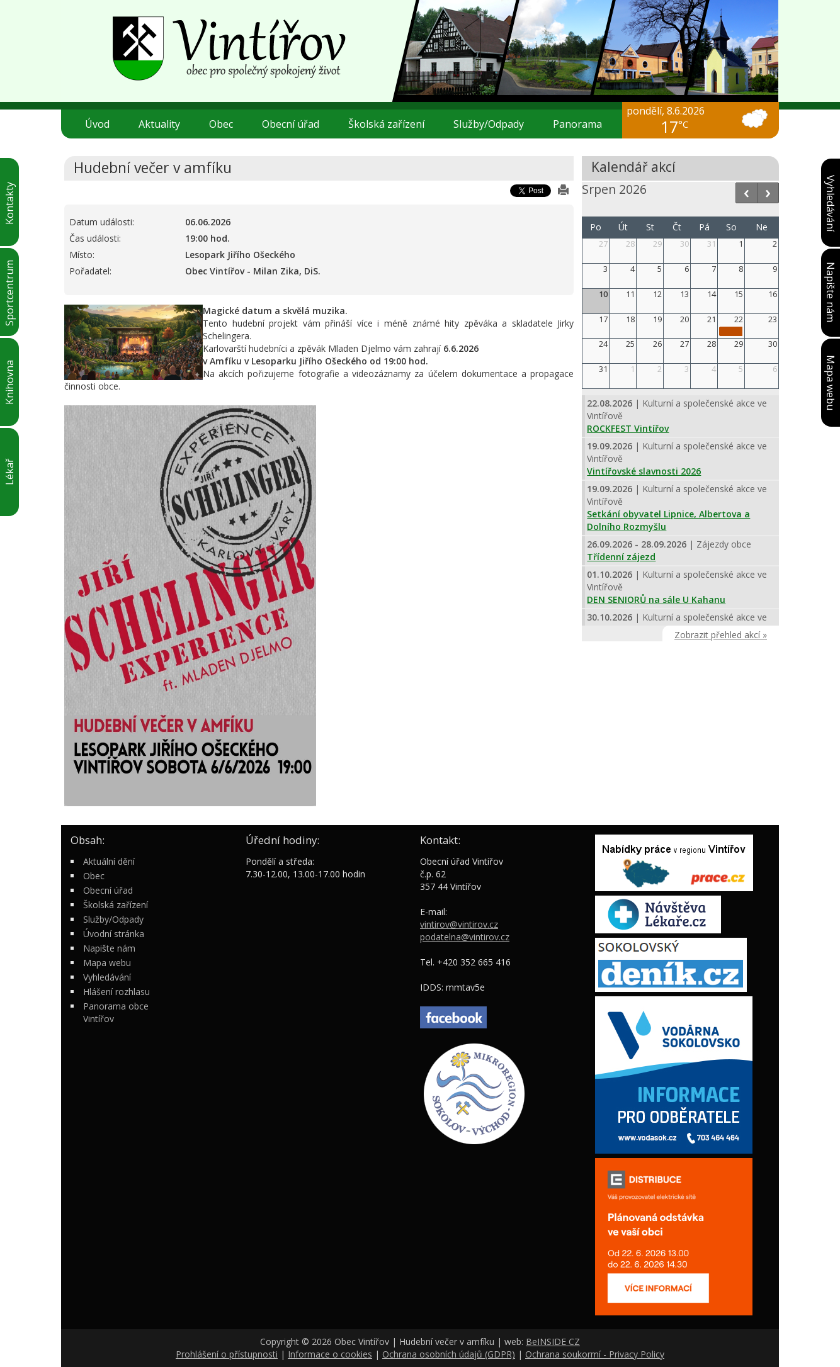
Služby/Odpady (493, 124)
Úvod (97, 124)
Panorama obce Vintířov (116, 1012)
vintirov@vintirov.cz (459, 924)
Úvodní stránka (113, 934)
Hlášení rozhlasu (116, 992)
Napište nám (109, 948)
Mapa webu (107, 963)
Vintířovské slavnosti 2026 (644, 471)
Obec (226, 124)
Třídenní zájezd (621, 557)
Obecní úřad (295, 124)
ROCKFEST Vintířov (628, 428)
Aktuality (159, 124)
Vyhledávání (107, 977)
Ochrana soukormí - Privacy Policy (594, 1354)
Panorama (577, 124)
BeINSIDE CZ (553, 1341)
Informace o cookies (330, 1354)
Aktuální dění (109, 861)
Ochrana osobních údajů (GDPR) (448, 1354)
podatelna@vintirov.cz (464, 937)
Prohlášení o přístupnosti (227, 1354)
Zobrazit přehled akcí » (720, 635)
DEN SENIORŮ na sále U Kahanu (656, 599)
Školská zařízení (391, 124)
